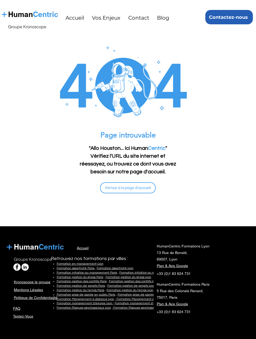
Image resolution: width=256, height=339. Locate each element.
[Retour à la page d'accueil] (128, 187)
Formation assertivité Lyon (115, 268)
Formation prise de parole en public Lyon (146, 294)
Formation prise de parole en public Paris (86, 294)
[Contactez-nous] (229, 17)
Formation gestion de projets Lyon (131, 285)
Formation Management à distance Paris (145, 299)
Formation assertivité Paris (76, 268)
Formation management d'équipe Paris (143, 303)
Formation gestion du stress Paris (80, 277)
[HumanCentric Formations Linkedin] (25, 267)
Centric (46, 14)
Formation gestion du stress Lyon (128, 277)
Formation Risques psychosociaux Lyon (84, 307)
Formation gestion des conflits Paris (82, 281)
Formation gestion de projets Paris (81, 285)
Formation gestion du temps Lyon (130, 290)
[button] (106, 17)
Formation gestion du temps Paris (80, 290)
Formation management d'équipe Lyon (85, 303)
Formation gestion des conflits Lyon (133, 281)
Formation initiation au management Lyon (149, 272)
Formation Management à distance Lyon (85, 299)
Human (26, 246)
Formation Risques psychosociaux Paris (140, 307)
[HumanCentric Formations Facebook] (17, 267)
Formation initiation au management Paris (87, 272)
